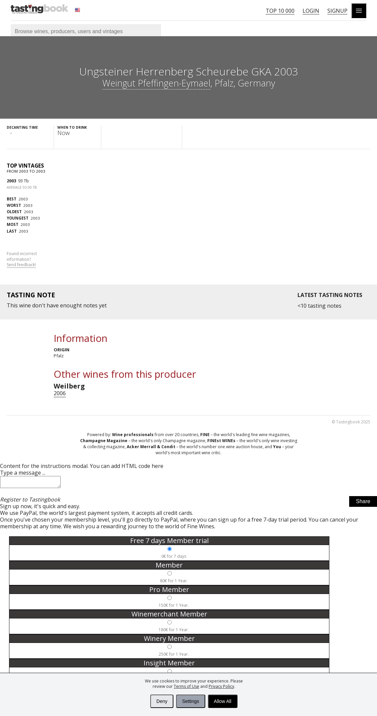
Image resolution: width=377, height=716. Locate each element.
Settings (190, 701)
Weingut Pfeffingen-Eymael (156, 83)
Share (363, 503)
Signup (337, 10)
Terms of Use (186, 686)
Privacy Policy (221, 686)
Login (311, 10)
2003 (11, 181)
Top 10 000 (280, 10)
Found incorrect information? (22, 259)
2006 (60, 393)
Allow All (222, 701)
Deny (161, 701)
